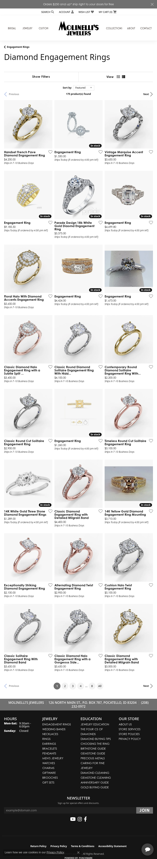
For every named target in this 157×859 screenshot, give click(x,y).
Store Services (129, 729)
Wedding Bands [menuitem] (54, 729)
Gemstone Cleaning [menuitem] (96, 777)
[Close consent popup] (78, 852)
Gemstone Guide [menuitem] (93, 753)
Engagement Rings (18, 47)
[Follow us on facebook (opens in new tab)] (85, 819)
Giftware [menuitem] (49, 772)
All (100, 686)
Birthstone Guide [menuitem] (93, 748)
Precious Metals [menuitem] (93, 758)
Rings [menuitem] (46, 739)
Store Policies (129, 734)
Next (146, 94)
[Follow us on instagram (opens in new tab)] (80, 819)
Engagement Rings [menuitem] (56, 724)
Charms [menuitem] (48, 768)
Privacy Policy (130, 739)
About (131, 28)
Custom (43, 28)
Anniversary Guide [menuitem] (95, 782)
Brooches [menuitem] (50, 777)
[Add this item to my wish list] (49, 152)
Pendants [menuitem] (49, 753)
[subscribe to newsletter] (144, 810)
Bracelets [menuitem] (49, 748)
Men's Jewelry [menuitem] (52, 758)
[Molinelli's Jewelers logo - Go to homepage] (78, 28)
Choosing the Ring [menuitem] (95, 743)
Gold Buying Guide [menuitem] (95, 787)
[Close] (152, 4)
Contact (146, 28)
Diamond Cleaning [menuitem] (95, 772)
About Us (125, 724)
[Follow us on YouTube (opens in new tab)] (73, 819)
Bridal (12, 28)
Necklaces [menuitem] (50, 734)
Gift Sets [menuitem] (48, 782)
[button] (47, 12)
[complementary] (128, 837)
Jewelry (27, 28)
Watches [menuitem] (48, 763)
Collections (114, 28)
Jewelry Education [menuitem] (95, 724)
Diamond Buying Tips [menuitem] (96, 739)
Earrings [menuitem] (49, 743)
